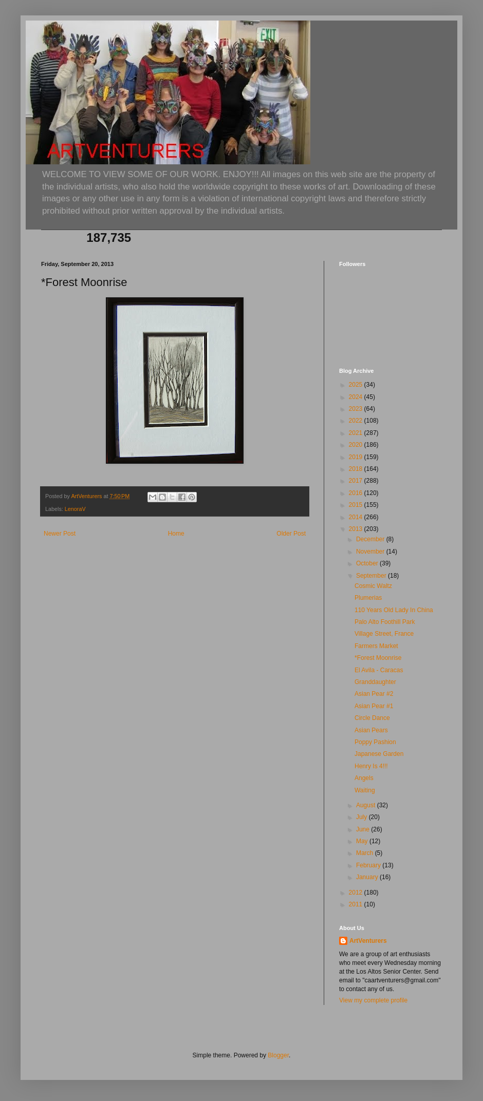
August (366, 805)
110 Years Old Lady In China (394, 610)
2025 (356, 384)
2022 (356, 420)
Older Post (291, 533)
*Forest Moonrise (378, 657)
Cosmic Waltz (373, 586)
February (369, 865)
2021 (356, 432)
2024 (356, 397)
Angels (364, 778)
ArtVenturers (368, 940)
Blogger (278, 1055)
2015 (356, 504)
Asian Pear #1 (374, 706)
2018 (356, 468)
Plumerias (368, 597)
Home (176, 533)
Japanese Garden (379, 753)
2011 (356, 904)
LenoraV (75, 509)
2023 (356, 408)
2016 (356, 493)
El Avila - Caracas (379, 670)
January (368, 877)
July (362, 817)
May (362, 841)
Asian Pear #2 (374, 693)
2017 (356, 480)
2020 (356, 444)
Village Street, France (384, 633)
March (365, 853)
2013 (356, 529)
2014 (356, 517)
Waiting (365, 790)
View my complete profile (373, 1000)
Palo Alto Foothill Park (385, 621)
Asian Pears (371, 730)
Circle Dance (372, 718)
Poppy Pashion (375, 742)
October (368, 563)
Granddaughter (375, 682)
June (363, 829)
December (371, 539)
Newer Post (60, 533)
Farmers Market (376, 646)
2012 (356, 892)
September (372, 575)
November (371, 551)
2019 (356, 457)
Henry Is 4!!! (371, 766)
